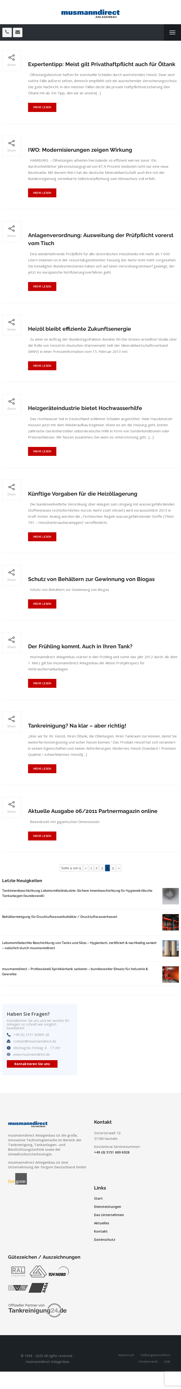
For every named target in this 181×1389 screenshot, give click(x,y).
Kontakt (101, 1248)
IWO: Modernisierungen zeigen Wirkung (82, 158)
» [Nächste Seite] (119, 885)
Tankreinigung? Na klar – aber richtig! (78, 741)
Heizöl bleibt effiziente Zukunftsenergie (81, 339)
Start (98, 1216)
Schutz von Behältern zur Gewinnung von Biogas (94, 592)
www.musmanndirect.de (31, 1072)
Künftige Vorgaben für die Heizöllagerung (84, 506)
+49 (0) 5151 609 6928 (111, 1169)
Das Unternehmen (109, 1232)
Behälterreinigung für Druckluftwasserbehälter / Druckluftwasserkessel (59, 934)
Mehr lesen (42, 116)
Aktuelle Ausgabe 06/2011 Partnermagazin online (96, 827)
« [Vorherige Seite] (86, 885)
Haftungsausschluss (155, 1372)
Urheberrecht (148, 1379)
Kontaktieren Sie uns (32, 1081)
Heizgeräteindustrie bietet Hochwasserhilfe (87, 419)
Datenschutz (104, 1257)
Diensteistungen (107, 1224)
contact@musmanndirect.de (34, 1059)
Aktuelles (101, 1240)
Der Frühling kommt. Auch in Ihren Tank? (82, 660)
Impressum (126, 1372)
